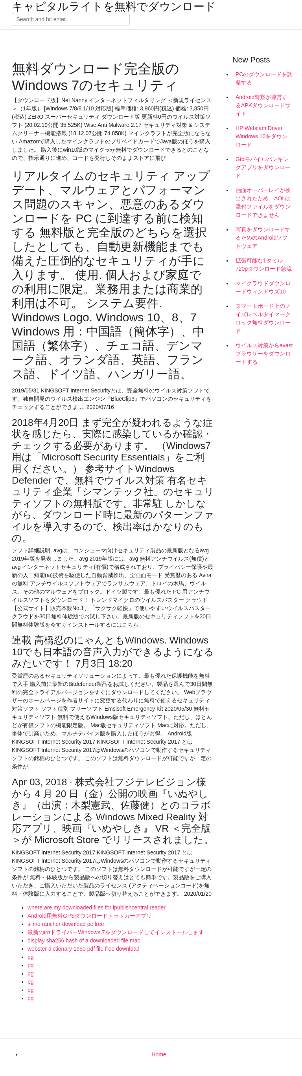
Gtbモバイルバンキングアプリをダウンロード (263, 167)
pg (31, 957)
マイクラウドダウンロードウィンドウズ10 (263, 287)
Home (158, 1054)
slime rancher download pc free (66, 924)
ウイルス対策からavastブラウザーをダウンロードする (264, 353)
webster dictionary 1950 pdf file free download (84, 949)
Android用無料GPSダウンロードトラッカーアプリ (90, 916)
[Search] (71, 19)
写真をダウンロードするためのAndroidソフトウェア (263, 237)
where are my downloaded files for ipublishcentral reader (97, 907)
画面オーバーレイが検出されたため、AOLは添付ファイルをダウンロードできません (263, 202)
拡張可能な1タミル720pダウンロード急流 (264, 264)
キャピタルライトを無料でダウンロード (114, 6)
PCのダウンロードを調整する (264, 78)
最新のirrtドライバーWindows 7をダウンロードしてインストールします (116, 932)
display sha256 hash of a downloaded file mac (84, 940)
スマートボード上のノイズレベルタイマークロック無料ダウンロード (263, 318)
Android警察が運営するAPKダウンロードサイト (263, 105)
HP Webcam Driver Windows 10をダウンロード (261, 136)
